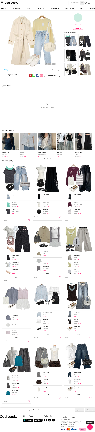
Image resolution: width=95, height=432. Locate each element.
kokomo (78, 24)
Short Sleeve (60, 154)
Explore (92, 8)
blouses (22, 154)
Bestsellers (55, 8)
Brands (3, 8)
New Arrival (41, 8)
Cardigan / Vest (42, 154)
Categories (16, 8)
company (51, 410)
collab (38, 410)
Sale (81, 8)
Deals (28, 8)
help (44, 410)
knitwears (4, 154)
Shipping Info (30, 410)
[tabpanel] (11, 144)
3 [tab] (50, 158)
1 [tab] (45, 158)
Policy (22, 410)
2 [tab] (47, 158)
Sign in (26, 81)
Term (17, 410)
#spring (5, 70)
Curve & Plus (69, 8)
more (16, 217)
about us (3, 410)
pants (76, 154)
